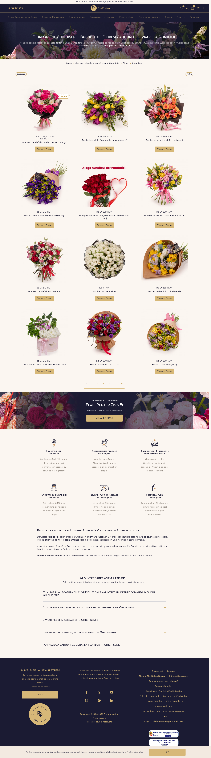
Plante (181, 17)
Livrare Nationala (163, 706)
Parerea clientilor (163, 686)
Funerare (195, 17)
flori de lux (102, 8)
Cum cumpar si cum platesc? (163, 681)
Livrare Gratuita (154, 701)
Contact (171, 671)
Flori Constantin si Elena (22, 17)
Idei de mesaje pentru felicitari (168, 721)
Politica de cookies (174, 711)
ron (198, 8)
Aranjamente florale (102, 17)
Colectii (143, 696)
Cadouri (155, 696)
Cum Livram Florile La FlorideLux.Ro (164, 691)
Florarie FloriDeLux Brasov (152, 676)
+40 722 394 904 (14, 8)
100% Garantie (173, 701)
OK (167, 752)
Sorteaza (21, 74)
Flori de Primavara (53, 17)
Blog (146, 721)
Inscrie (40, 695)
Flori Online (182, 696)
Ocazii (168, 17)
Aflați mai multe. (135, 752)
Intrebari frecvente (178, 676)
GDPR (164, 716)
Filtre (189, 74)
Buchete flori (77, 17)
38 (122, 384)
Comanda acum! (104, 418)
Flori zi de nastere (149, 17)
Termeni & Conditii (152, 711)
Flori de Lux (126, 17)
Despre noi (157, 671)
